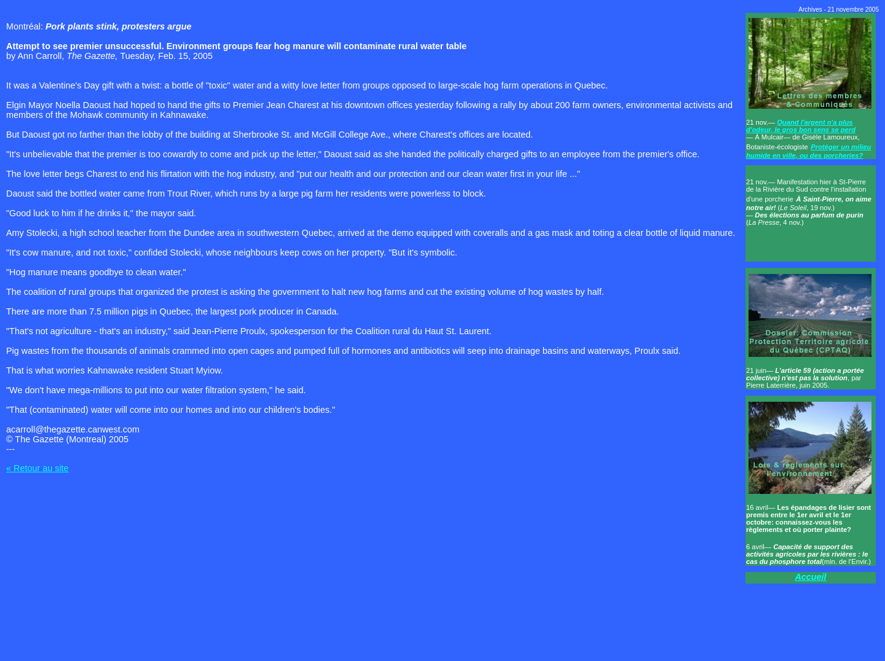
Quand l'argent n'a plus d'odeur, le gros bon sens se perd (801, 126)
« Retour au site (37, 468)
